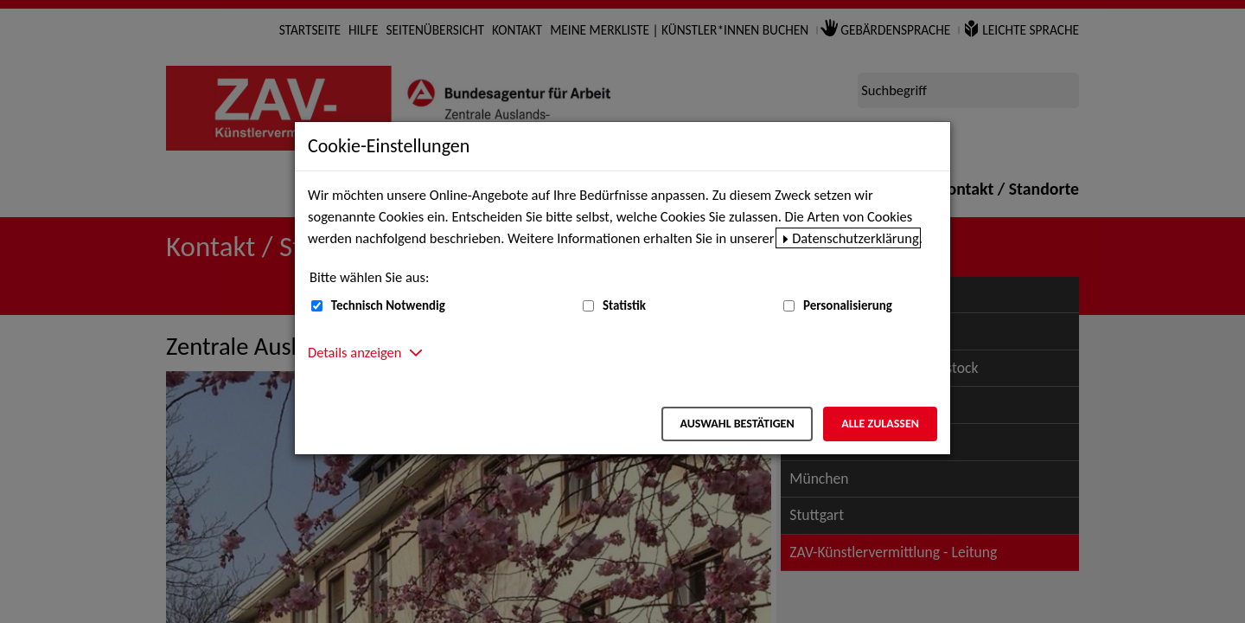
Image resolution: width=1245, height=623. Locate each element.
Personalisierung (847, 305)
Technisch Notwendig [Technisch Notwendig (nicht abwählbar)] (388, 305)
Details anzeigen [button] (354, 352)
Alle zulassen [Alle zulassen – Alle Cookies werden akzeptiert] (880, 423)
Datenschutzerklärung (855, 238)
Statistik (624, 305)
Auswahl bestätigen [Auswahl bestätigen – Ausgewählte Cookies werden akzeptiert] (737, 423)
